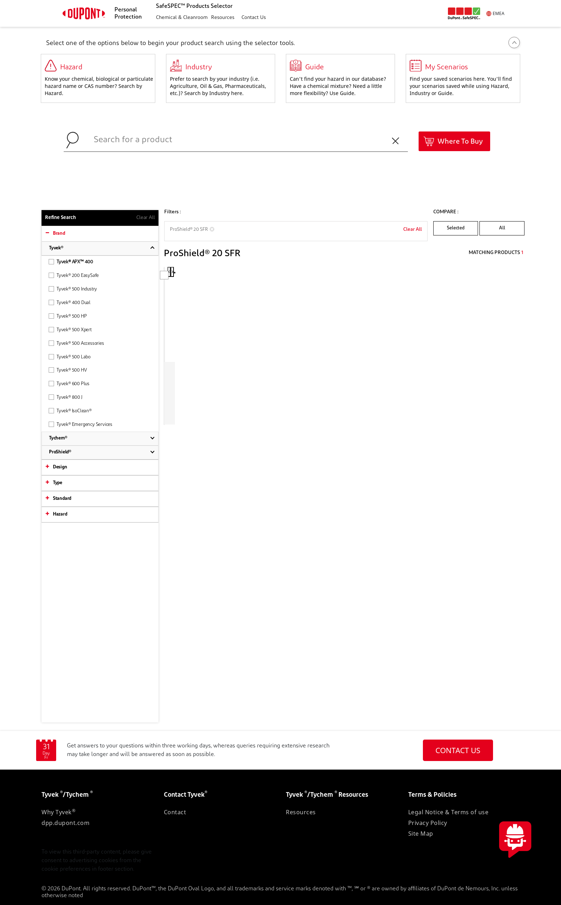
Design (60, 467)
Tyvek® (56, 248)
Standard (62, 498)
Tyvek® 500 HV (68, 370)
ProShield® (60, 452)
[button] (181, 18)
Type (57, 483)
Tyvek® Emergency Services (80, 424)
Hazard (60, 514)
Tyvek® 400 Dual (70, 302)
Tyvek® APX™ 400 (71, 261)
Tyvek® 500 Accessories (76, 343)
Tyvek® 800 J (65, 397)
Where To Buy (460, 141)
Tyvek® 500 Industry (73, 289)
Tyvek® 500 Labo (70, 356)
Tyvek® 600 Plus (69, 383)
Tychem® (58, 438)
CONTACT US (457, 750)
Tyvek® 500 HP (68, 316)
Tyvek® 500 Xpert (70, 329)
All (502, 228)
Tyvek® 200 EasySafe (74, 275)
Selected (455, 228)
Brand (59, 233)
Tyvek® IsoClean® (70, 410)
